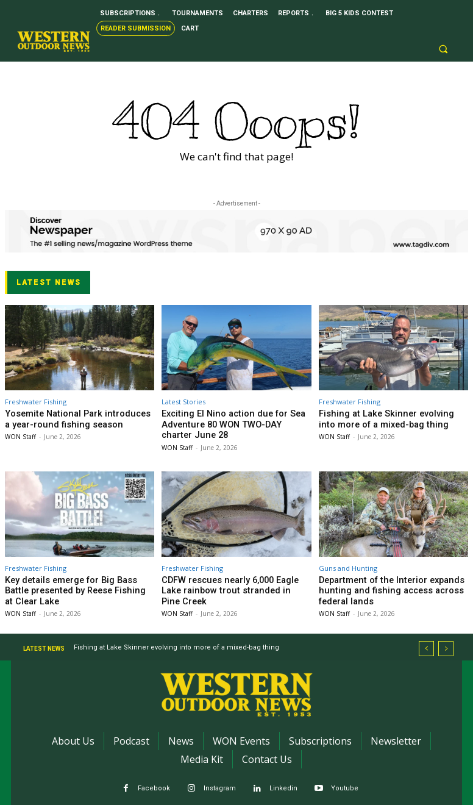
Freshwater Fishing (35, 401)
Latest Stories (183, 401)
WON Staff (20, 434)
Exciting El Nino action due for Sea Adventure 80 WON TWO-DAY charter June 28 (228, 423)
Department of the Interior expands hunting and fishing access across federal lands (383, 585)
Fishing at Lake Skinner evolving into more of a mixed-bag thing (384, 418)
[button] (444, 49)
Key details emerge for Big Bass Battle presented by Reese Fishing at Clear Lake (74, 585)
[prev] (426, 641)
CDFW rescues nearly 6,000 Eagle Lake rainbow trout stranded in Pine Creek (232, 580)
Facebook (154, 781)
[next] (445, 641)
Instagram (220, 781)
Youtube (344, 781)
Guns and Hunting (348, 564)
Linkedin (283, 781)
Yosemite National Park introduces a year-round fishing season (71, 418)
